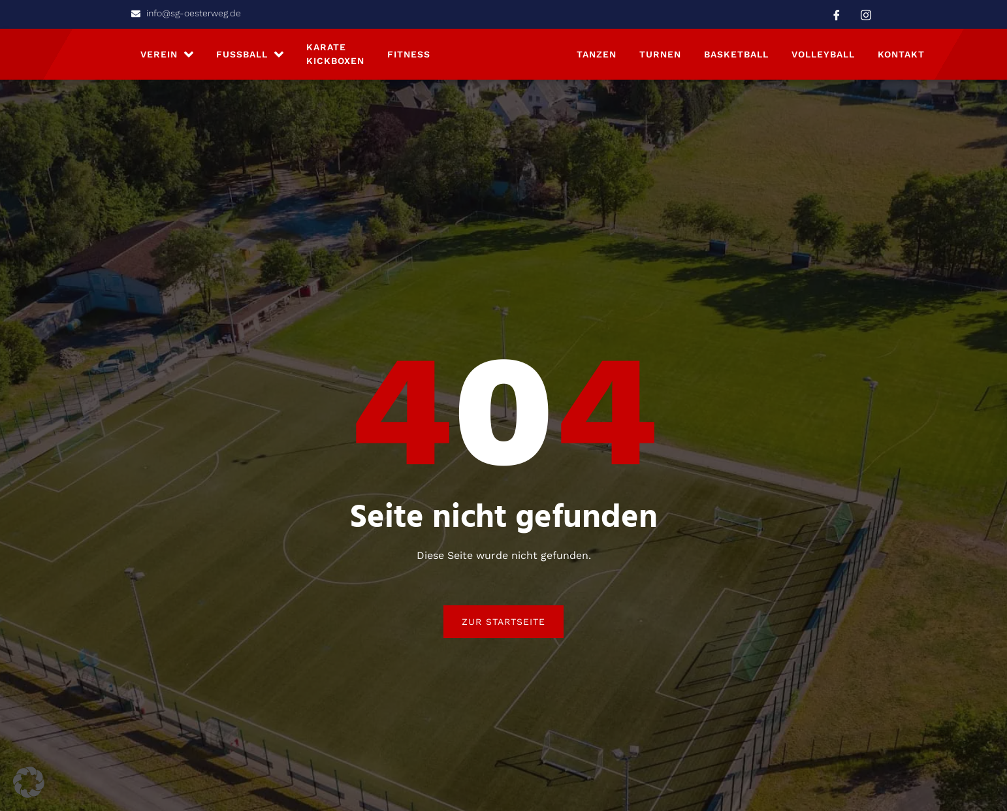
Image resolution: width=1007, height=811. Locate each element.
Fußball (249, 58)
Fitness (408, 58)
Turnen (660, 58)
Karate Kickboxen (335, 58)
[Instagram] (866, 14)
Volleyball (823, 58)
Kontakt (901, 58)
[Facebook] (836, 14)
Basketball (736, 58)
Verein (166, 58)
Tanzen (596, 58)
